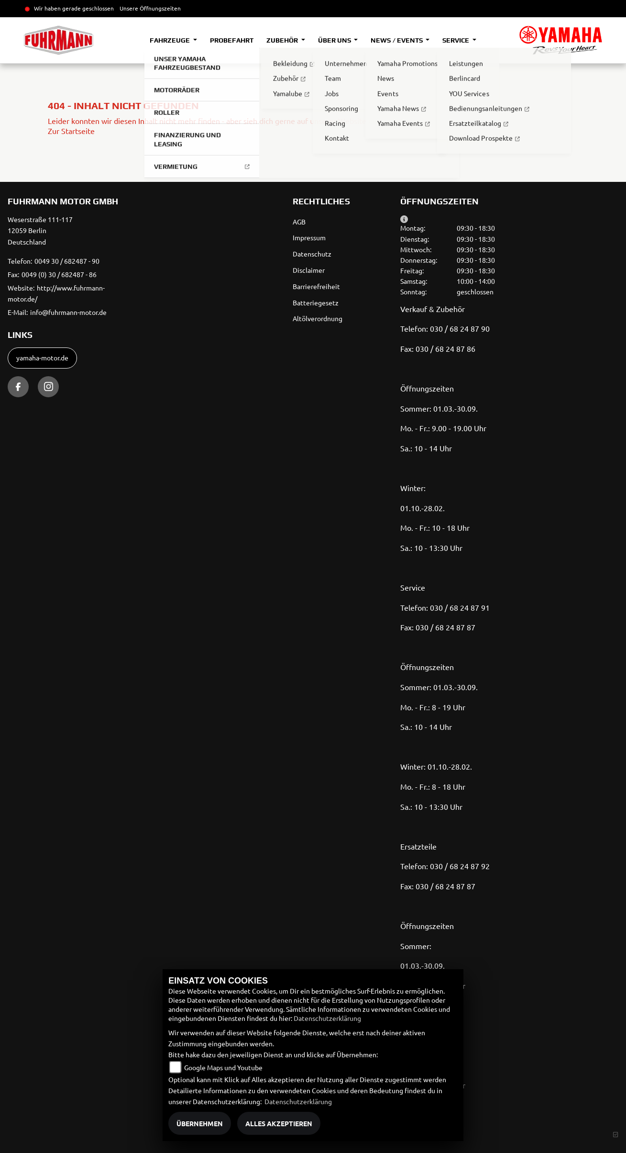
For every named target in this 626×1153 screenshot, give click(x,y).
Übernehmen (199, 1123)
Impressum (309, 237)
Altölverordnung (317, 318)
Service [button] (456, 40)
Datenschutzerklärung (327, 1018)
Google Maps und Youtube (223, 1067)
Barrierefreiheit (316, 286)
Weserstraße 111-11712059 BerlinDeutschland (40, 230)
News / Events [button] (397, 40)
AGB (299, 221)
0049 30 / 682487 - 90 (66, 261)
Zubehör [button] (282, 40)
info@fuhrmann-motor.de (68, 312)
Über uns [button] (335, 40)
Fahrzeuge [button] (170, 40)
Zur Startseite (71, 130)
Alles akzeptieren (278, 1123)
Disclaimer (309, 270)
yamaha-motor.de (42, 357)
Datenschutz (312, 253)
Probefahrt (231, 40)
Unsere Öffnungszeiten (150, 8)
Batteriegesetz (316, 302)
